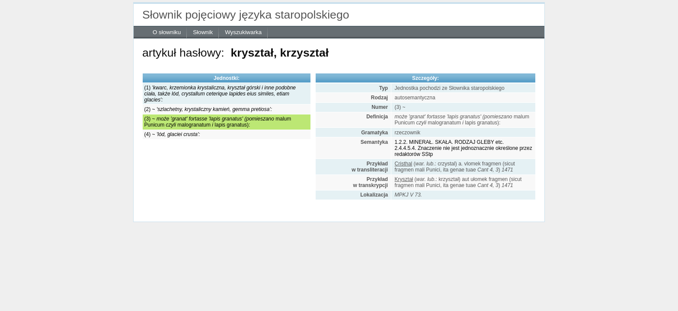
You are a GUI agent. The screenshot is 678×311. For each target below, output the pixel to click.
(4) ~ (172, 134)
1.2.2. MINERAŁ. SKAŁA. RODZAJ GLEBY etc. (449, 142)
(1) (220, 94)
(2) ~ (208, 109)
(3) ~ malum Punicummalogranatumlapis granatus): (217, 122)
